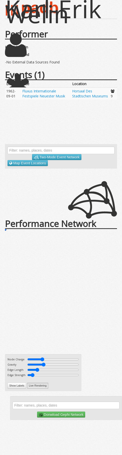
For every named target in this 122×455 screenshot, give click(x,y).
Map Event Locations (27, 163)
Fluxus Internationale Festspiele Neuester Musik (43, 93)
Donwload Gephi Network (61, 415)
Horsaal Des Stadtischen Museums (90, 93)
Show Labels (16, 385)
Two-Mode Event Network (57, 157)
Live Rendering (38, 385)
